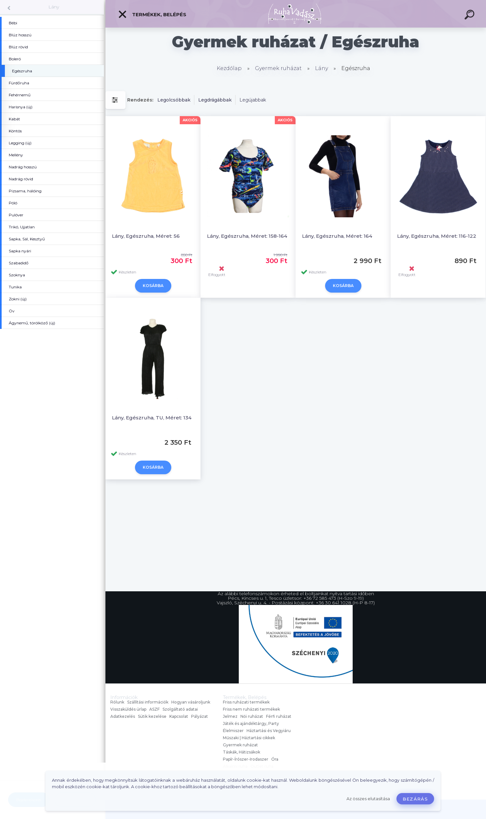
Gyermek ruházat (278, 68)
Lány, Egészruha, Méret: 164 (337, 236)
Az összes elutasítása (368, 798)
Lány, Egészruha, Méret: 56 (146, 236)
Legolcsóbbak (173, 100)
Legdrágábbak (215, 100)
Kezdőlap (229, 68)
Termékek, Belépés (152, 14)
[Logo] (295, 13)
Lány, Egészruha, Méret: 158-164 (247, 236)
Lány (53, 7)
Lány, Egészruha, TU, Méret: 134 (151, 418)
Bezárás (415, 798)
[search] (470, 15)
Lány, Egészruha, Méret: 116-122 (436, 236)
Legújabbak (252, 100)
